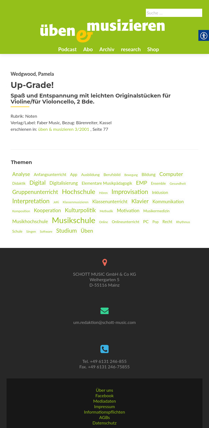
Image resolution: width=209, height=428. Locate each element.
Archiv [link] (106, 49)
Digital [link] (37, 182)
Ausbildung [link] (90, 174)
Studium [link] (66, 230)
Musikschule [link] (73, 220)
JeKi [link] (56, 202)
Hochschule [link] (78, 191)
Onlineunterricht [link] (125, 221)
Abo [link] (88, 49)
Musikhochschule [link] (30, 221)
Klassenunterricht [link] (109, 201)
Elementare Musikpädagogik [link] (107, 183)
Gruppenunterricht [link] (35, 192)
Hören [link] (103, 193)
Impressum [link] (104, 406)
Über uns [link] (104, 390)
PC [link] (146, 221)
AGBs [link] (104, 417)
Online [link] (103, 222)
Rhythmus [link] (183, 222)
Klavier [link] (140, 201)
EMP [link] (141, 183)
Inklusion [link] (160, 192)
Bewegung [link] (131, 175)
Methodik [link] (106, 211)
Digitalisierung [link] (64, 183)
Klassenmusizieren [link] (76, 202)
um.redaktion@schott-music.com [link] (104, 322)
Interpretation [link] (31, 201)
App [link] (73, 174)
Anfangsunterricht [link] (50, 174)
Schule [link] (17, 231)
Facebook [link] (104, 395)
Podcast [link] (67, 49)
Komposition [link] (21, 211)
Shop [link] (153, 49)
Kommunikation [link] (168, 201)
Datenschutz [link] (104, 422)
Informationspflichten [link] (104, 411)
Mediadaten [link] (104, 400)
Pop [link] (155, 222)
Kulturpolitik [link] (80, 210)
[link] (102, 30)
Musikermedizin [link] (156, 210)
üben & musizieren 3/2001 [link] (63, 129)
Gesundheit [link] (178, 183)
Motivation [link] (128, 210)
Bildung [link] (148, 174)
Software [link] (46, 231)
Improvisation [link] (130, 191)
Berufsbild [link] (111, 174)
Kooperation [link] (47, 210)
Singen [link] (31, 231)
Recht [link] (167, 221)
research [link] (131, 49)
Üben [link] (87, 230)
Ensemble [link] (158, 183)
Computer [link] (171, 174)
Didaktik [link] (19, 183)
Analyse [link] (21, 174)
